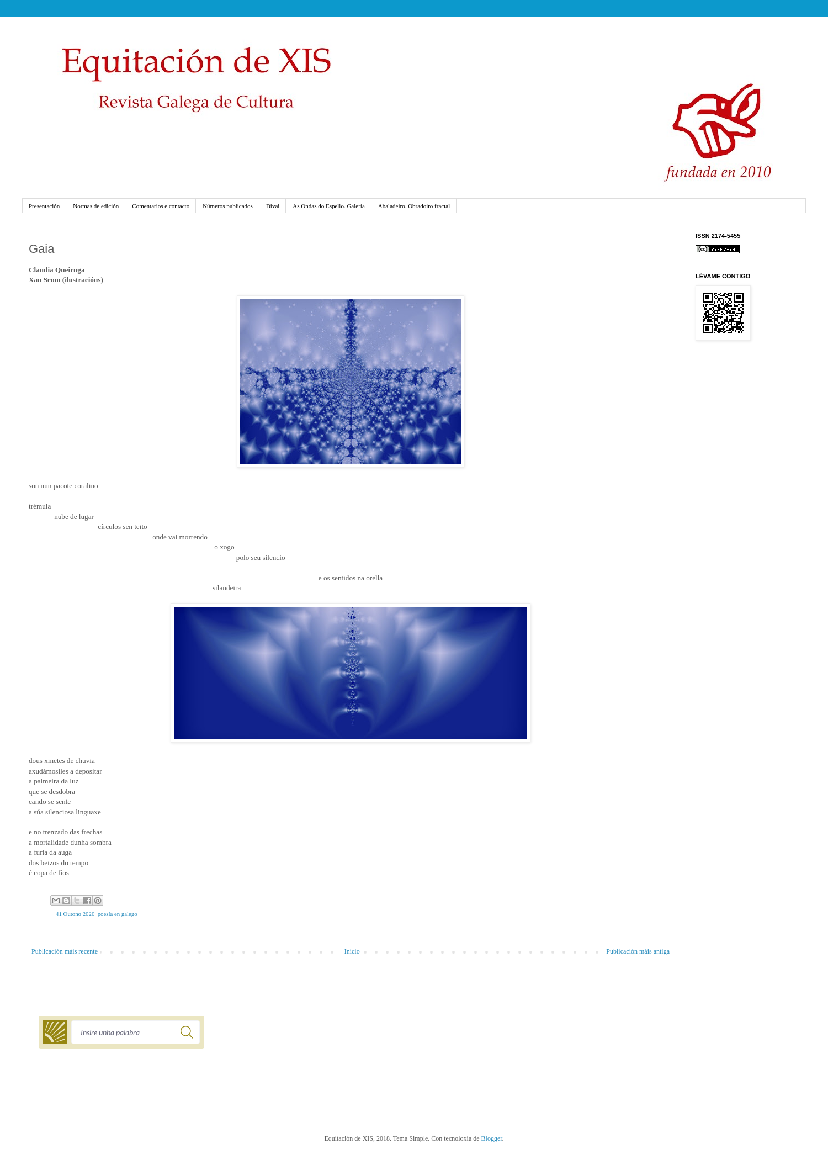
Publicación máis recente (64, 951)
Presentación (44, 206)
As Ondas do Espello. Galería (328, 206)
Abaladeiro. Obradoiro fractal (414, 206)
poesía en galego (117, 913)
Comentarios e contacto (160, 206)
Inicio (352, 951)
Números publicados (228, 206)
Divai (272, 206)
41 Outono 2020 (75, 913)
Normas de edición (96, 206)
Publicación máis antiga (638, 951)
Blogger (491, 1138)
